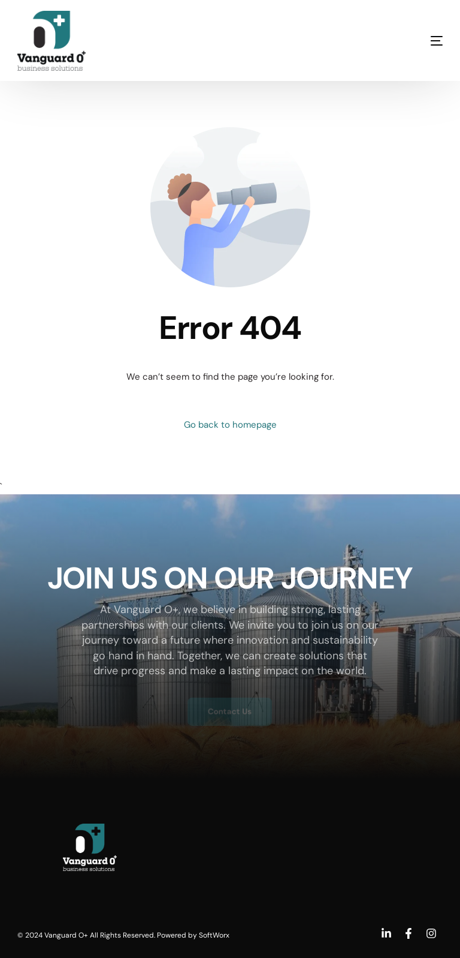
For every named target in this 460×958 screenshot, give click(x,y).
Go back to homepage (230, 425)
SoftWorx (214, 935)
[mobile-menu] (413, 41)
